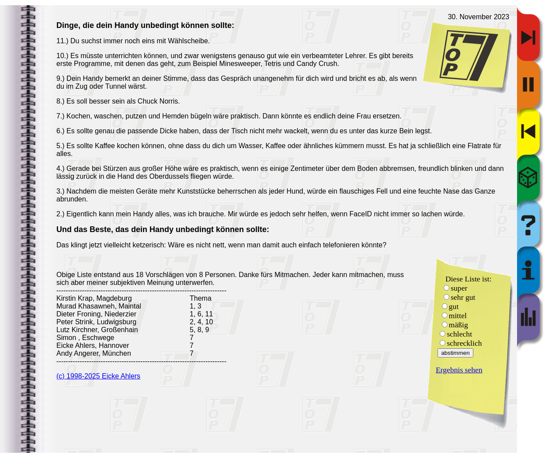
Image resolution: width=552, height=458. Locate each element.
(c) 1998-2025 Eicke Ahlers (98, 376)
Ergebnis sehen (459, 369)
